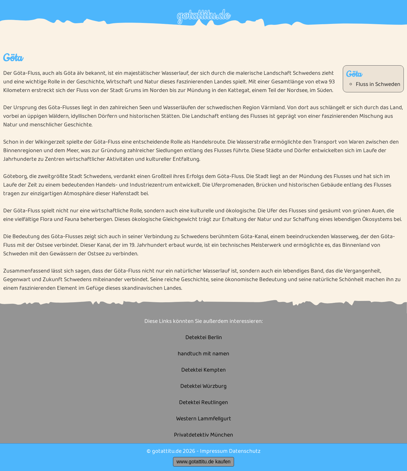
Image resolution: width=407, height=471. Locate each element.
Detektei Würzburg (203, 386)
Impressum (214, 451)
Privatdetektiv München (203, 435)
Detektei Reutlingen (203, 402)
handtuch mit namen (203, 354)
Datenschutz (244, 451)
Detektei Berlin (203, 337)
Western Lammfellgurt (203, 419)
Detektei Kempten (203, 370)
